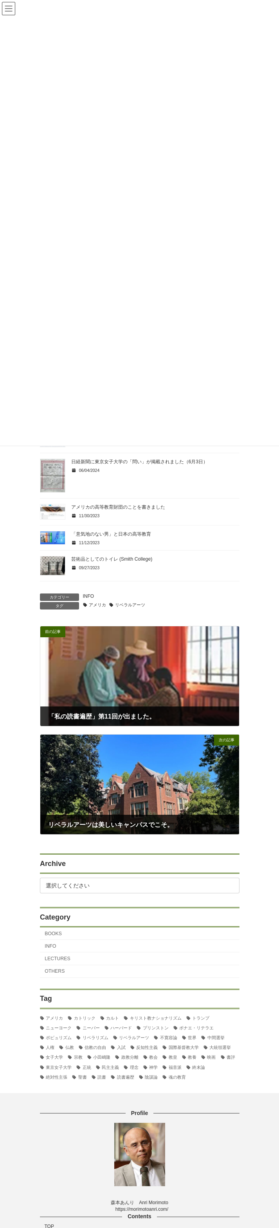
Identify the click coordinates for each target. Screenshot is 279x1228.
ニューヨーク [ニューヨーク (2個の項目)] (59, 1027)
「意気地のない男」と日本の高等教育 (111, 534)
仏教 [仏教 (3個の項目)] (69, 1047)
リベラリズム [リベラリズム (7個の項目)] (95, 1037)
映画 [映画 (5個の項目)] (211, 1057)
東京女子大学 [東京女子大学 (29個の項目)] (59, 1067)
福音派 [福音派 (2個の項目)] (174, 1067)
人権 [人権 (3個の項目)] (50, 1047)
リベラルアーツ (130, 604)
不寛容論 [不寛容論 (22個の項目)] (168, 1037)
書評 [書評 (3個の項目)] (230, 1057)
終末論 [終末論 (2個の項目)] (198, 1067)
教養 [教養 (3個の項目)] (192, 1057)
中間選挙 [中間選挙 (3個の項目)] (215, 1037)
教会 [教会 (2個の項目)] (153, 1057)
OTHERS (55, 971)
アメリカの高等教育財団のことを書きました (118, 507)
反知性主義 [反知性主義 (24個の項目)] (147, 1047)
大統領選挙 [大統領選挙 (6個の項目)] (220, 1047)
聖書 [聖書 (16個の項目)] (82, 1077)
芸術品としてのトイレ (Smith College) (112, 559)
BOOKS (53, 933)
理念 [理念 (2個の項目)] (134, 1067)
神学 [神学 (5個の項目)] (153, 1067)
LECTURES (57, 958)
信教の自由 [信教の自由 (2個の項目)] (95, 1047)
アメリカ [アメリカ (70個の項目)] (54, 1018)
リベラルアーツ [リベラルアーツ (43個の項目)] (134, 1037)
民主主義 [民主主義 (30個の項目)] (110, 1067)
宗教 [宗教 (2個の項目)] (78, 1057)
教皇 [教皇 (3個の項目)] (172, 1057)
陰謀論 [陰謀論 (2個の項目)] (151, 1077)
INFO (88, 596)
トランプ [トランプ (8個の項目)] (200, 1018)
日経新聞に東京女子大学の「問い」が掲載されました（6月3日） (139, 461)
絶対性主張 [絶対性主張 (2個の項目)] (56, 1077)
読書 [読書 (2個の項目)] (101, 1077)
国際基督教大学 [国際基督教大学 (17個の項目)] (183, 1047)
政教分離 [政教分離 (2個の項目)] (129, 1057)
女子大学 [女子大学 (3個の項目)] (54, 1057)
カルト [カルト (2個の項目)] (112, 1018)
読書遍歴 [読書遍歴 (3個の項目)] (125, 1077)
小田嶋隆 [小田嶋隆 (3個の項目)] (101, 1057)
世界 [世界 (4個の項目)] (192, 1037)
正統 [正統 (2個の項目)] (86, 1067)
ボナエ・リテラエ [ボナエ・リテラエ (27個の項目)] (196, 1027)
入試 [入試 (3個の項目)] (121, 1047)
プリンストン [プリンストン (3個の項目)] (155, 1027)
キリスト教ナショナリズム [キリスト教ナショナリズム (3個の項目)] (155, 1018)
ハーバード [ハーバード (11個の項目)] (121, 1027)
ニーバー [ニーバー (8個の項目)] (90, 1027)
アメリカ (97, 604)
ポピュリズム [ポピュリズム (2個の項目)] (59, 1037)
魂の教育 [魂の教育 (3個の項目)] (176, 1077)
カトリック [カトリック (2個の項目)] (84, 1018)
